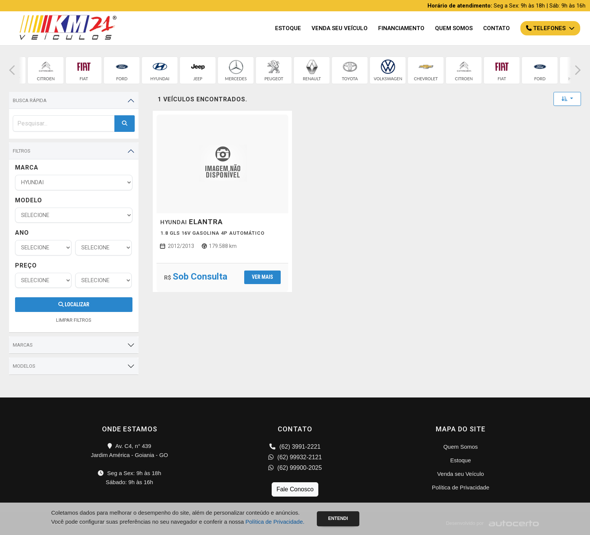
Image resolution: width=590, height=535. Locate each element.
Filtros (21, 151)
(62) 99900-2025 (295, 468)
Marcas (23, 345)
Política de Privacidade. (274, 521)
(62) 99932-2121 (295, 457)
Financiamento (401, 28)
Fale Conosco (295, 489)
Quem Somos (454, 28)
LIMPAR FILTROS (73, 320)
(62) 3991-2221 (295, 446)
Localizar (73, 304)
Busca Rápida (30, 100)
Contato (496, 28)
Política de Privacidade (461, 487)
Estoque (288, 28)
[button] (12, 70)
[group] (46, 70)
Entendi (338, 518)
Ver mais (262, 277)
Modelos (24, 366)
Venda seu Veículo (340, 28)
